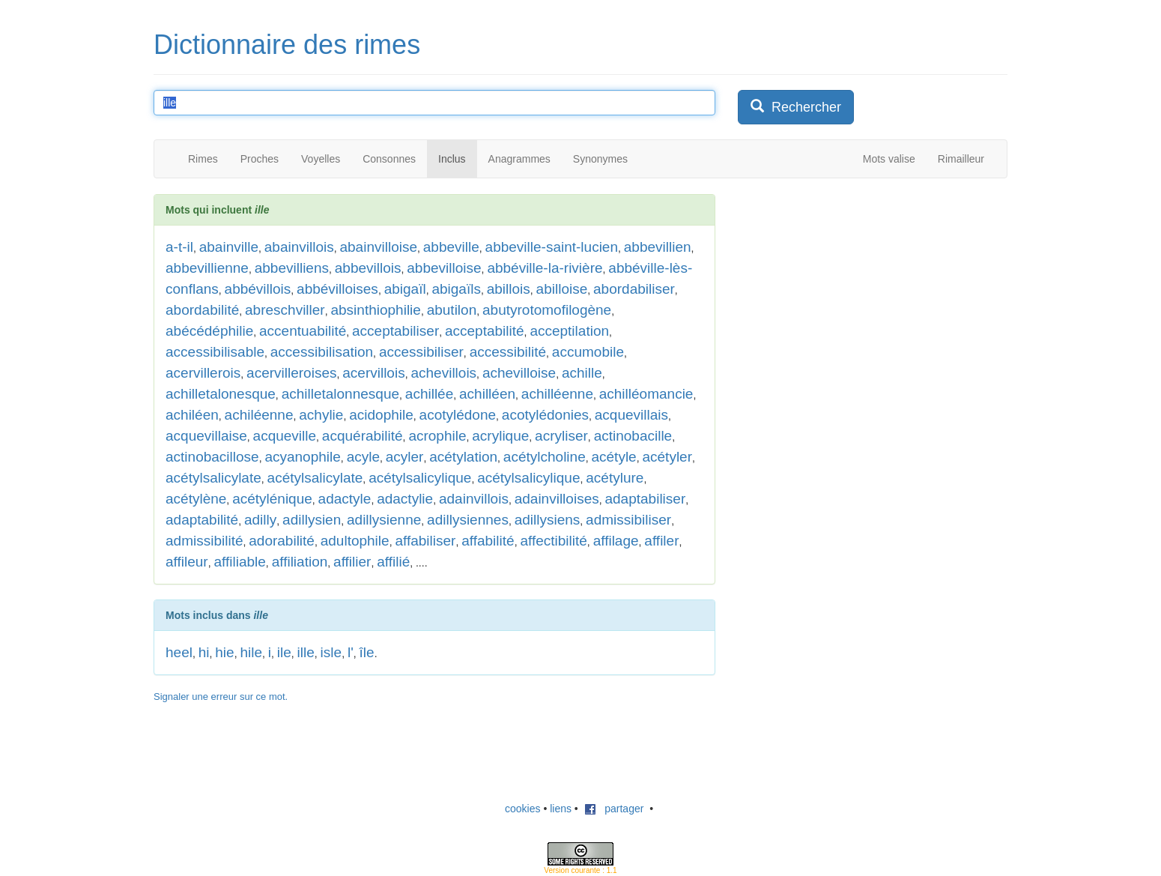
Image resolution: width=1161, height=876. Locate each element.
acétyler (667, 457)
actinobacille (633, 436)
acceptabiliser (395, 331)
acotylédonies (545, 415)
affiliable (239, 562)
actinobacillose (212, 457)
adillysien (311, 520)
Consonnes (389, 159)
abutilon (452, 310)
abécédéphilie (209, 331)
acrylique (500, 436)
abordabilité (202, 310)
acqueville (285, 436)
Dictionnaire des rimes (287, 44)
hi (204, 652)
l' (351, 652)
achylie (321, 415)
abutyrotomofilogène (546, 310)
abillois (508, 289)
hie (224, 652)
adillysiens (547, 520)
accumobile (588, 352)
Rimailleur (961, 159)
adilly (260, 520)
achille (582, 373)
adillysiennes (468, 520)
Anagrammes (519, 159)
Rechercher (796, 107)
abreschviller (285, 310)
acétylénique (272, 499)
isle (331, 652)
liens (561, 809)
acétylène (196, 499)
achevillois (443, 373)
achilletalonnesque (340, 394)
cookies (522, 809)
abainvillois (299, 247)
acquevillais (631, 415)
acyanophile (302, 457)
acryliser (561, 436)
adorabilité (282, 541)
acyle (363, 457)
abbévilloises (337, 289)
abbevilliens (292, 268)
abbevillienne (207, 268)
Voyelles (320, 159)
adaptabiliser (644, 499)
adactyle (345, 499)
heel (179, 652)
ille (306, 652)
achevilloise (519, 373)
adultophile (355, 541)
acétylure (614, 478)
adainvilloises (557, 499)
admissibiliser (628, 520)
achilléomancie (646, 394)
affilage (616, 541)
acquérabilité (362, 436)
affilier (352, 562)
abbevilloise (444, 268)
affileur (187, 562)
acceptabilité (484, 331)
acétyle (613, 457)
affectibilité (553, 541)
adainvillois (474, 499)
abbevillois (368, 268)
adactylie (405, 499)
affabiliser (425, 541)
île (367, 652)
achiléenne (259, 415)
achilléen (487, 394)
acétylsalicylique (420, 478)
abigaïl (405, 289)
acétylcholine (544, 457)
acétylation (463, 457)
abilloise (562, 289)
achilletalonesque (221, 394)
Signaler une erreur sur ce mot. (221, 696)
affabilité (487, 541)
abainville (228, 247)
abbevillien (657, 247)
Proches (259, 159)
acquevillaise (206, 436)
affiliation (300, 562)
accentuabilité (302, 331)
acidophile (381, 415)
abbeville (451, 247)
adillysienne (384, 520)
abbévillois (258, 289)
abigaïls (456, 289)
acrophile (437, 436)
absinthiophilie (375, 310)
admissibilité (204, 541)
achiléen (192, 415)
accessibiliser (421, 352)
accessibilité (508, 352)
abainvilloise (378, 247)
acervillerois (203, 373)
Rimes (203, 159)
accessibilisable (215, 352)
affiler (661, 541)
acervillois (373, 373)
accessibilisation (321, 352)
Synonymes (600, 159)
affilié (393, 562)
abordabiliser (634, 289)
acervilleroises (291, 373)
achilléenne (557, 394)
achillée (429, 394)
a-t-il (179, 247)
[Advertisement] (850, 287)
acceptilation (569, 331)
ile (284, 652)
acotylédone (457, 415)
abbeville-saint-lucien (551, 247)
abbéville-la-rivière (544, 268)
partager (614, 809)
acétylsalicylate (213, 478)
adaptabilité (202, 520)
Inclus (452, 159)
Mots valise (889, 159)
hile (251, 652)
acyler (405, 457)
